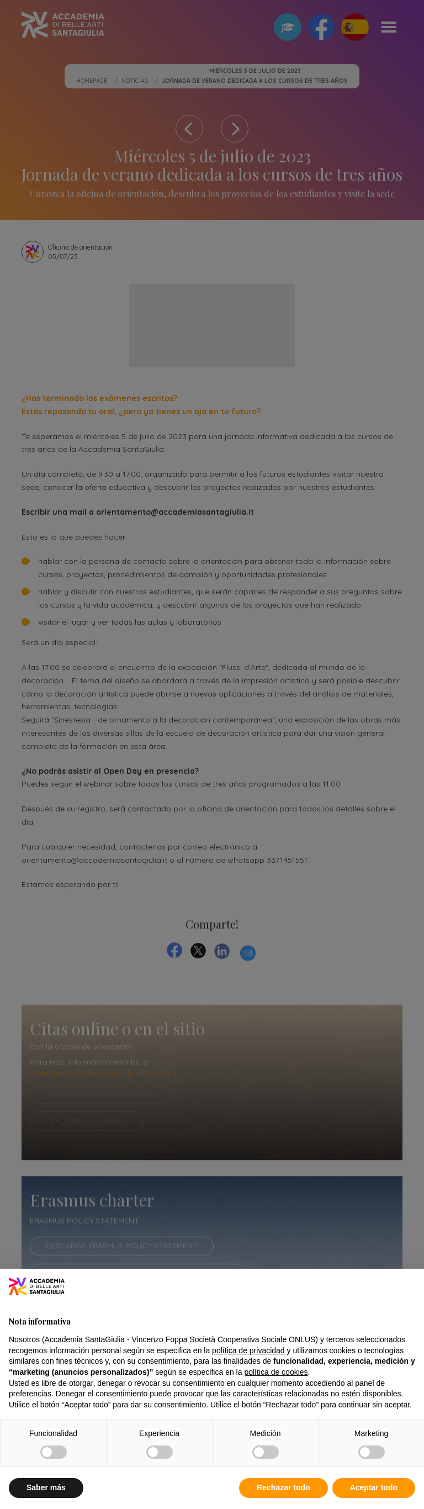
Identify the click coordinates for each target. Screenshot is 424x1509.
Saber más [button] (46, 1487)
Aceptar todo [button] (374, 1487)
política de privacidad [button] (248, 1350)
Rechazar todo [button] (283, 1487)
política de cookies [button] (276, 1372)
